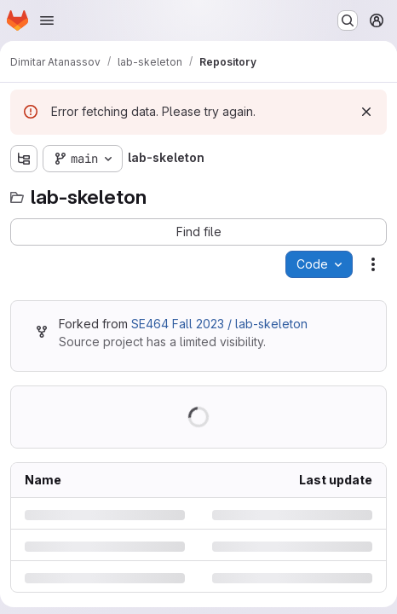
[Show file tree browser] (23, 158)
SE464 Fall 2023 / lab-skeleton (219, 323)
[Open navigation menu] (46, 20)
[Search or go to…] (347, 20)
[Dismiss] (366, 111)
